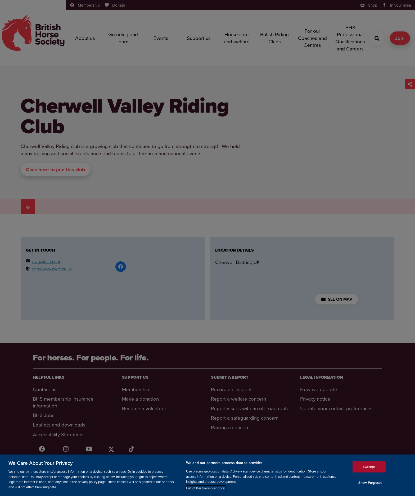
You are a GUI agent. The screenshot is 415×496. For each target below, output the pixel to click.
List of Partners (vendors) (205, 489)
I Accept (369, 467)
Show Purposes (370, 483)
